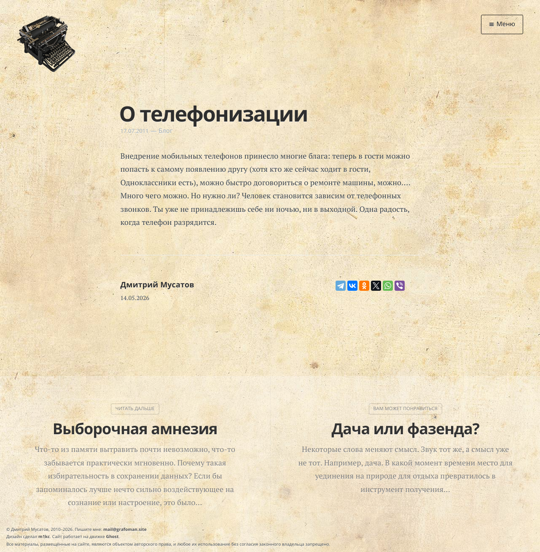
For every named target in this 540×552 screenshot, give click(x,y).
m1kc (44, 536)
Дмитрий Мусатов (157, 285)
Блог (166, 131)
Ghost (112, 536)
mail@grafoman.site (125, 529)
